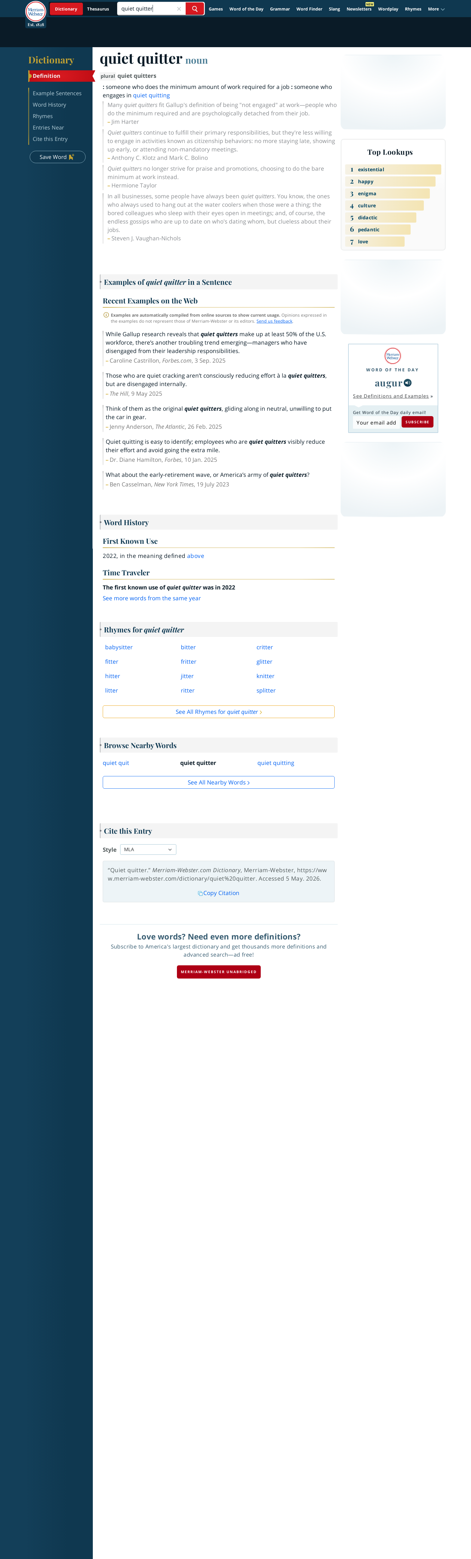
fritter (188, 661)
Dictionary (51, 59)
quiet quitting (151, 95)
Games (216, 9)
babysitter (119, 647)
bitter (188, 647)
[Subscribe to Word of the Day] (376, 422)
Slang (334, 9)
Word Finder (309, 9)
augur (389, 382)
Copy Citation (218, 893)
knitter (266, 676)
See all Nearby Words (217, 782)
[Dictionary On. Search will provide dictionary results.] (83, 9)
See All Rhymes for (217, 712)
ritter (188, 690)
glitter (264, 661)
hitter (112, 676)
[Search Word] (195, 8)
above (195, 556)
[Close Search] (179, 8)
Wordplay (388, 9)
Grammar (280, 9)
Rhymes (413, 9)
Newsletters (359, 9)
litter (111, 690)
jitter (187, 676)
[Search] (161, 8)
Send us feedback (274, 321)
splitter (266, 690)
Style (110, 850)
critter (265, 647)
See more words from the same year (152, 598)
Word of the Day (246, 9)
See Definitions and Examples (391, 396)
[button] (436, 9)
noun (196, 59)
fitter (111, 661)
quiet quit (116, 763)
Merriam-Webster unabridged (219, 971)
